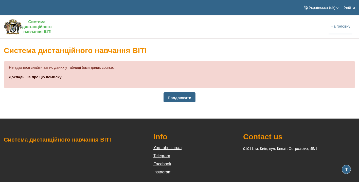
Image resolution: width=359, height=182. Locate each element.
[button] (321, 7)
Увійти (349, 7)
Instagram (162, 172)
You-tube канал (167, 148)
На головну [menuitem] (340, 26)
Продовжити (179, 98)
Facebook (162, 164)
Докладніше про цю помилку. (36, 77)
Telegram (161, 156)
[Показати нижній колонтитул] (346, 169)
